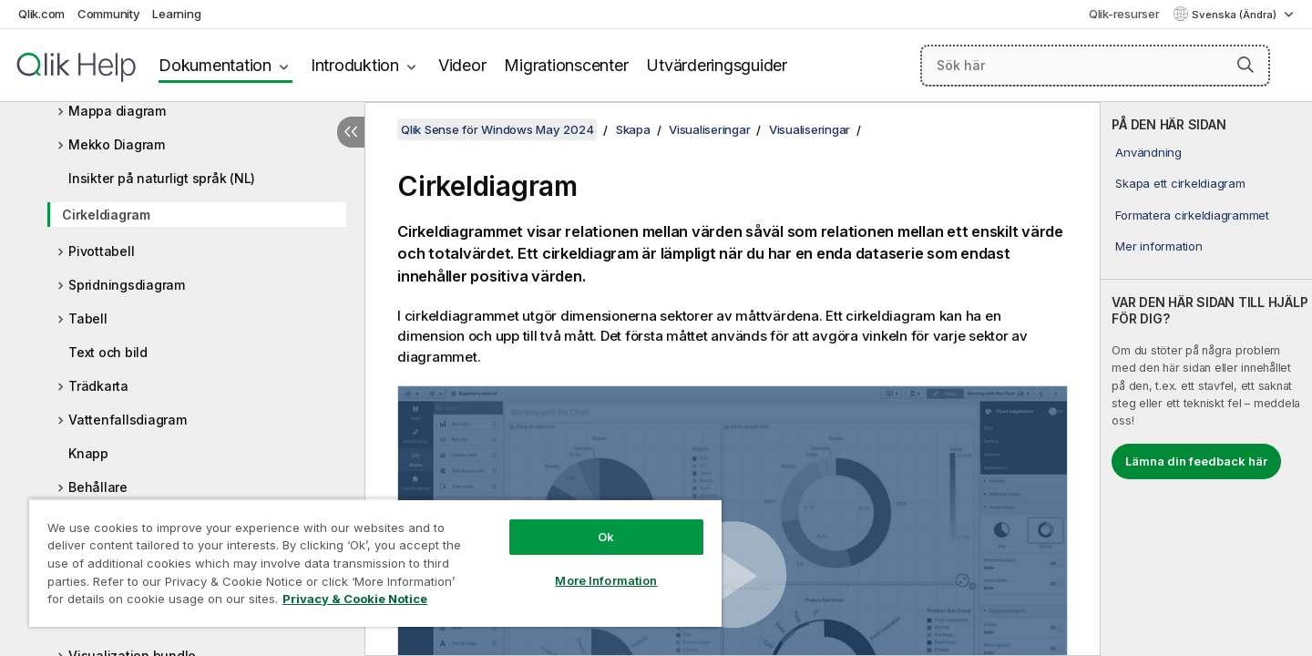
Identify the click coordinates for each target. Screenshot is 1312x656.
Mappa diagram (117, 110)
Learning (176, 13)
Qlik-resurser (1124, 13)
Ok (606, 536)
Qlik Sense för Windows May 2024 (497, 129)
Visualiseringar (709, 129)
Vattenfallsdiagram (127, 419)
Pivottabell (101, 251)
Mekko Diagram (116, 144)
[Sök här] (1095, 65)
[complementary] (1206, 379)
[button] (1245, 65)
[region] (375, 562)
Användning (1148, 152)
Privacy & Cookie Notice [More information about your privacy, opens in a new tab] (354, 598)
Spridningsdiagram (126, 284)
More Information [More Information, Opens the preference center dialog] (606, 580)
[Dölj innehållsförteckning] (350, 132)
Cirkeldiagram (106, 214)
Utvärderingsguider (716, 65)
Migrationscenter (566, 65)
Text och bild (108, 352)
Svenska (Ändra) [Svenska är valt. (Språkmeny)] (1235, 14)
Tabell (88, 318)
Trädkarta (98, 386)
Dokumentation (215, 65)
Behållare (98, 487)
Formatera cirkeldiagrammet (1192, 215)
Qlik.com (41, 13)
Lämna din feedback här (1196, 461)
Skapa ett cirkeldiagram (1180, 183)
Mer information (1158, 246)
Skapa (633, 129)
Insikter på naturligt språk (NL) (161, 178)
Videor (462, 65)
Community (108, 13)
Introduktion (355, 65)
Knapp (88, 453)
